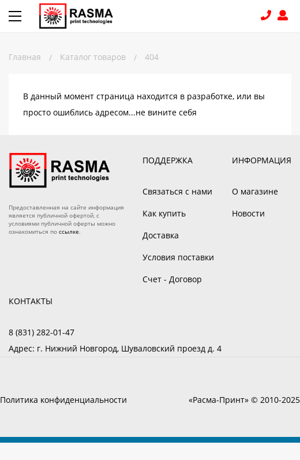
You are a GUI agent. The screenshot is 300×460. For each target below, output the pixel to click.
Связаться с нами (177, 191)
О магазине (255, 191)
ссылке (69, 231)
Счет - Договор (172, 279)
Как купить (164, 213)
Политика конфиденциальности (63, 399)
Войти (284, 16)
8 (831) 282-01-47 (267, 16)
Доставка (160, 235)
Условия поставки (178, 257)
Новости (248, 213)
